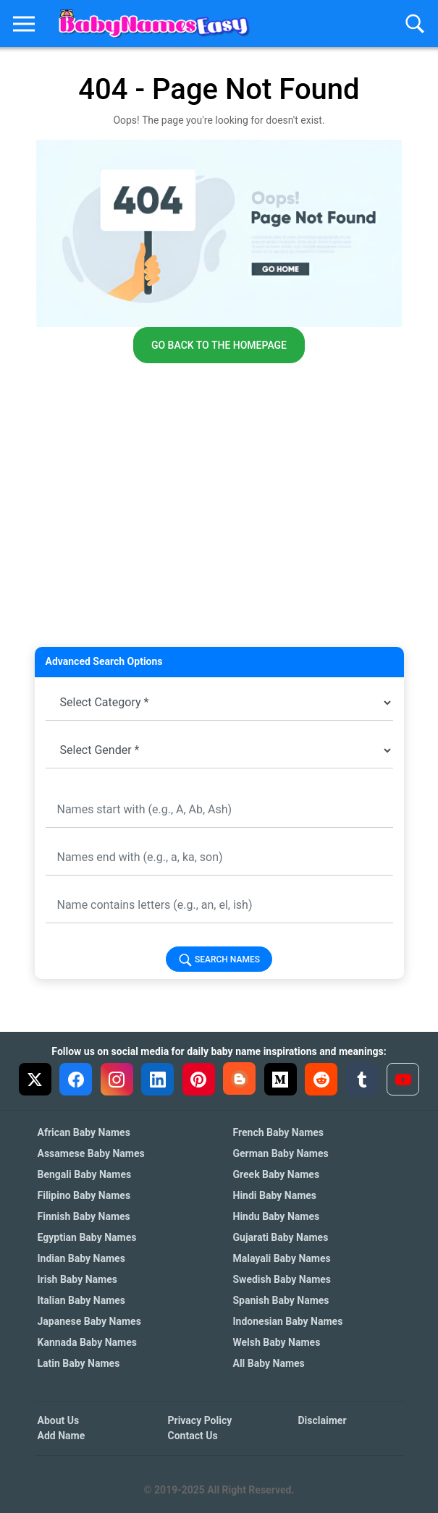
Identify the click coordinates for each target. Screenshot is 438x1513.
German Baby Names (281, 1153)
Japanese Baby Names (89, 1321)
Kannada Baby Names (87, 1342)
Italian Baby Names (82, 1300)
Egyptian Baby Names (87, 1237)
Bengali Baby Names (85, 1174)
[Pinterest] (198, 1079)
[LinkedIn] (157, 1079)
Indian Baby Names (81, 1258)
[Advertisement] (219, 538)
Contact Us (193, 1435)
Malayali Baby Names (282, 1258)
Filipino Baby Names (84, 1195)
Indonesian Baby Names (288, 1321)
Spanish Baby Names (281, 1300)
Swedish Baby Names (282, 1279)
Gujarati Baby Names (281, 1237)
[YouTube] (403, 1079)
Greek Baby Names (276, 1174)
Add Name (61, 1435)
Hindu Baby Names (276, 1216)
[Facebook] (75, 1079)
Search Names (219, 960)
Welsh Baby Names (277, 1342)
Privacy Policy (200, 1420)
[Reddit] (321, 1079)
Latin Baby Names (79, 1363)
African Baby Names (84, 1132)
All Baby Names (269, 1363)
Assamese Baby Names (91, 1153)
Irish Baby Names (77, 1279)
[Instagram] (117, 1079)
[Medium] (280, 1079)
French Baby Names (278, 1132)
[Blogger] (239, 1078)
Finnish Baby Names (84, 1216)
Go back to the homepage (219, 345)
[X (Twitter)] (35, 1079)
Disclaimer (322, 1420)
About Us (59, 1420)
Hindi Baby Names (275, 1195)
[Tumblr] (362, 1079)
